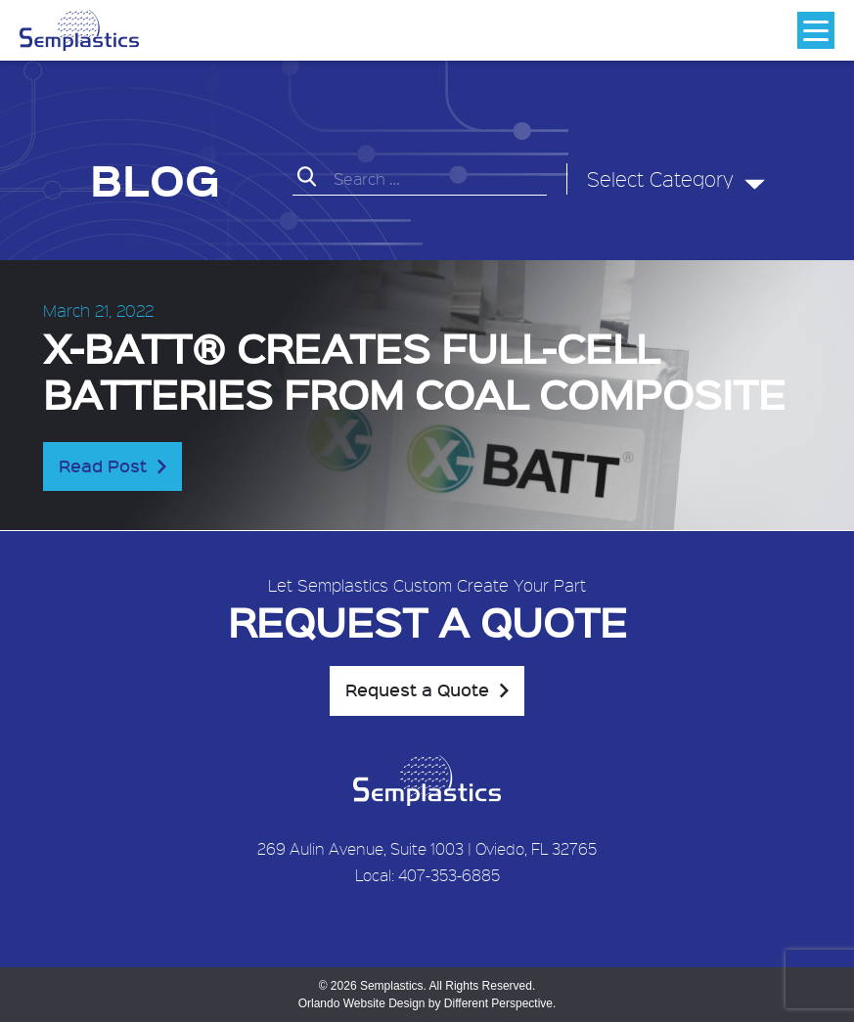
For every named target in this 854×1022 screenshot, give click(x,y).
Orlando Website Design (362, 1003)
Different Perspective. (500, 1003)
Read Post (103, 465)
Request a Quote (417, 689)
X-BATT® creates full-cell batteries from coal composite (414, 370)
